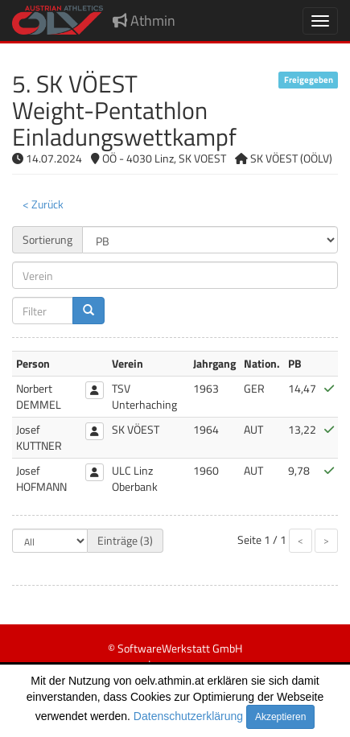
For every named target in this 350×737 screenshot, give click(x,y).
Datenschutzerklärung (188, 716)
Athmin (144, 20)
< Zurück (43, 204)
